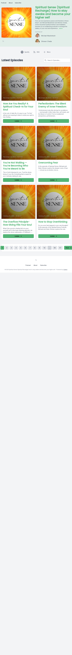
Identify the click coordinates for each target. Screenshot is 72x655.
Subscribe (18, 3)
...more (60, 28)
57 (60, 248)
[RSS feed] (3, 41)
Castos (65, 269)
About (11, 3)
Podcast (3, 3)
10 (44, 248)
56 (55, 248)
